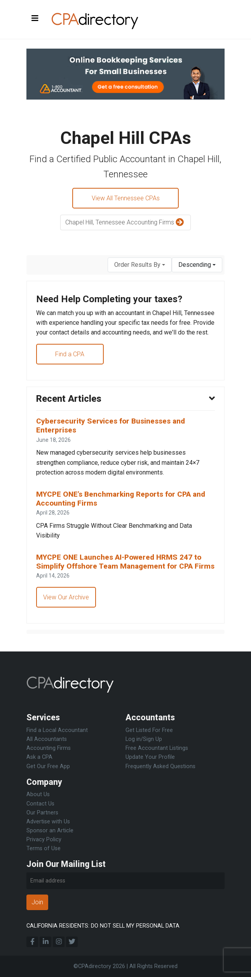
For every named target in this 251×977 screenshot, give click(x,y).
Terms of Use (43, 848)
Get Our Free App (48, 766)
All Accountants (46, 739)
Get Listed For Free (149, 730)
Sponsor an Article (49, 830)
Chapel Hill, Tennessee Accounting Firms (125, 223)
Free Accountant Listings (157, 748)
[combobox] (140, 265)
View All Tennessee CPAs (126, 198)
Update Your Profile (150, 757)
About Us (38, 794)
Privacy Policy (43, 839)
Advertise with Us (48, 821)
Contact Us (40, 803)
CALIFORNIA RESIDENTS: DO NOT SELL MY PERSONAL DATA (103, 926)
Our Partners (42, 812)
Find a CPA (70, 354)
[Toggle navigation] (35, 18)
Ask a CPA (39, 757)
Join (37, 902)
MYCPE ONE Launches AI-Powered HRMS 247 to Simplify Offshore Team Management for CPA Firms (120, 568)
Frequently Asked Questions (160, 766)
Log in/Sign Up (144, 739)
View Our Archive (66, 607)
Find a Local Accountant (57, 730)
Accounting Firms (48, 748)
